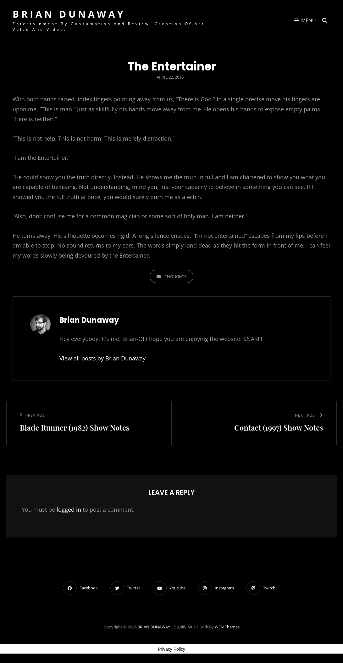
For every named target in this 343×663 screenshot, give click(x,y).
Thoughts (175, 276)
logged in (69, 509)
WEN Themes (227, 627)
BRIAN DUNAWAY (69, 14)
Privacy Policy (171, 649)
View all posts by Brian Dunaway (102, 358)
